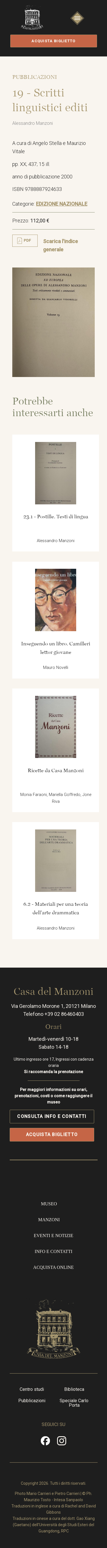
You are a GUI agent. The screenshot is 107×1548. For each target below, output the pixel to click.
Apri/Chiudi (77, 23)
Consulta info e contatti (51, 1116)
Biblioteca (74, 1389)
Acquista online (53, 1267)
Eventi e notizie (53, 1235)
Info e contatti (53, 1251)
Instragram (61, 1442)
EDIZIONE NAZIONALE (61, 204)
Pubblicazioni (31, 1401)
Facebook (45, 1442)
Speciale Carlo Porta (74, 1403)
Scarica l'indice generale (60, 245)
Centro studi (32, 1389)
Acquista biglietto (53, 41)
